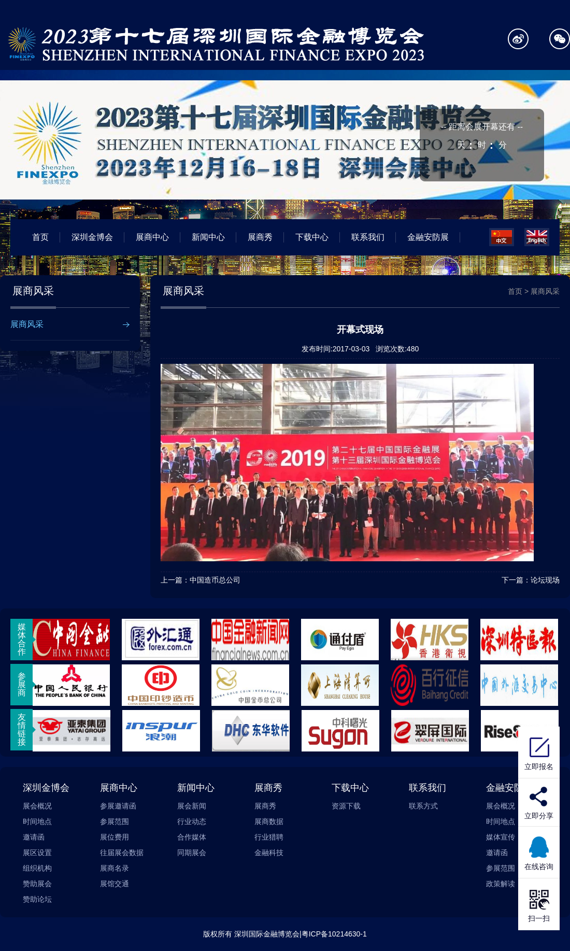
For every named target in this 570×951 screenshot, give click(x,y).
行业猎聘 (268, 837)
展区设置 (37, 852)
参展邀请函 (118, 806)
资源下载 (346, 806)
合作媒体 (191, 837)
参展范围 (114, 821)
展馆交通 (114, 883)
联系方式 (423, 806)
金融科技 (268, 852)
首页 (40, 237)
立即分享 (538, 816)
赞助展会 (37, 883)
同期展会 (191, 852)
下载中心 (312, 237)
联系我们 (367, 237)
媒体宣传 (500, 837)
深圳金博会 (92, 237)
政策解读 (500, 883)
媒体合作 (22, 639)
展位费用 (114, 837)
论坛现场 (545, 580)
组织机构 (37, 868)
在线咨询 (539, 852)
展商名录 (114, 868)
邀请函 (34, 837)
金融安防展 (428, 237)
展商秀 (260, 237)
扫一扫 (539, 904)
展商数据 (268, 821)
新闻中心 (208, 237)
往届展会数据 (122, 852)
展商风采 (27, 324)
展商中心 (152, 237)
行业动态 (191, 821)
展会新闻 (191, 806)
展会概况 (37, 806)
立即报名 (539, 752)
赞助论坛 (37, 899)
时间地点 (37, 821)
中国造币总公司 (215, 580)
